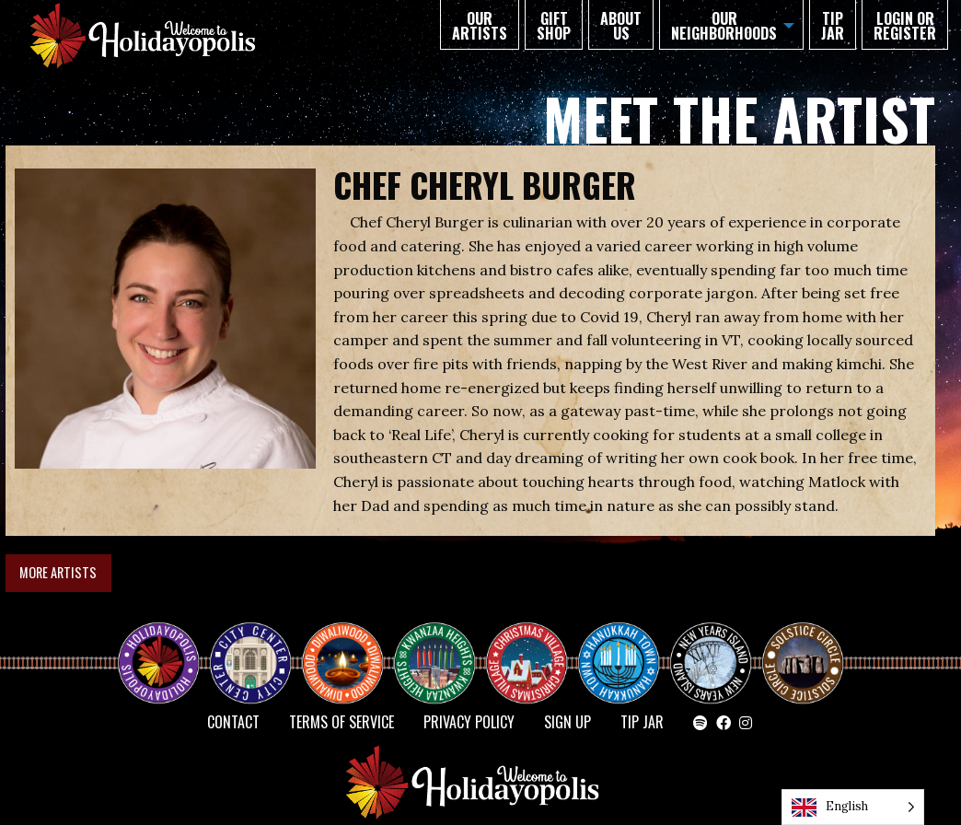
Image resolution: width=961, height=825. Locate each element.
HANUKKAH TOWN (626, 646)
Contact (233, 722)
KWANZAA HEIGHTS (442, 646)
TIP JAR (832, 25)
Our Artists (479, 25)
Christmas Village (534, 646)
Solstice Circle (803, 646)
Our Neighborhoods (724, 25)
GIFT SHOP (554, 25)
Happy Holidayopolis (166, 646)
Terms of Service (341, 722)
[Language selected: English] (853, 807)
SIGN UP (567, 722)
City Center (248, 646)
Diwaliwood (350, 639)
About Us (621, 25)
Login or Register (905, 25)
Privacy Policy (469, 722)
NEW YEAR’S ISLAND (711, 654)
